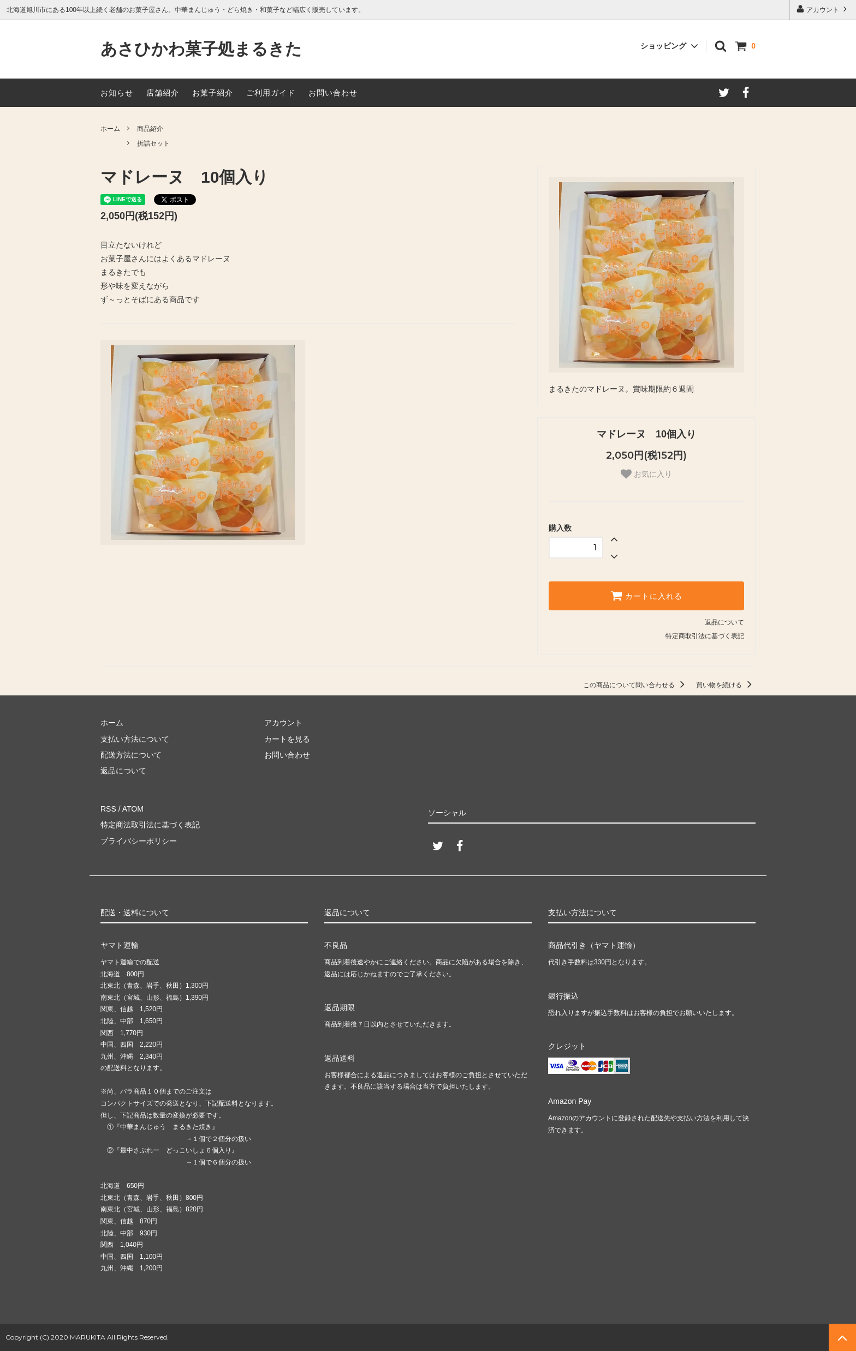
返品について (724, 622)
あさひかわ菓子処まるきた (201, 49)
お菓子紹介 (212, 92)
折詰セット (153, 143)
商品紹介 (150, 129)
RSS (108, 808)
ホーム (110, 129)
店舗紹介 (162, 92)
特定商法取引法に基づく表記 (150, 824)
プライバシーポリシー (138, 841)
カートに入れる (646, 596)
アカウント (823, 9)
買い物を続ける (726, 685)
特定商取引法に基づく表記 (704, 636)
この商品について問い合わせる (635, 685)
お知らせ (116, 92)
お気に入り (646, 474)
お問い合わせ (333, 92)
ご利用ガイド (270, 92)
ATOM (133, 808)
